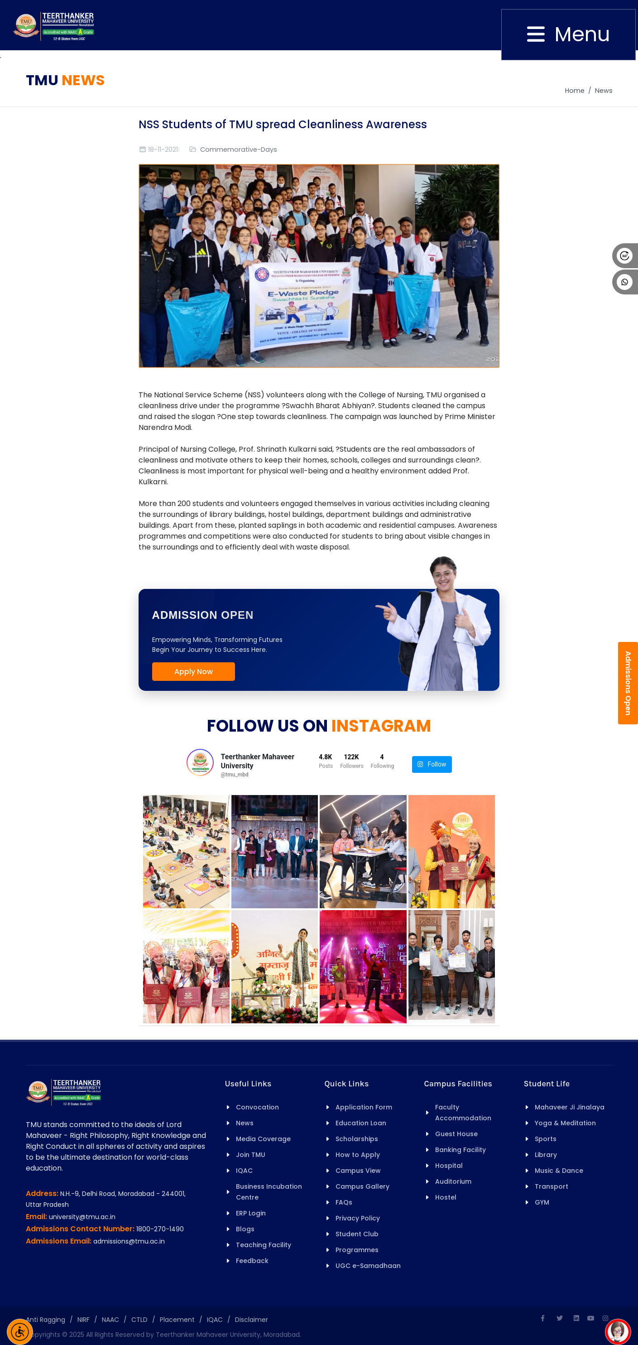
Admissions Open (628, 683)
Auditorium (453, 1181)
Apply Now (193, 671)
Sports (545, 1138)
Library (546, 1154)
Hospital (449, 1165)
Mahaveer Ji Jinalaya (569, 1107)
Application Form (364, 1107)
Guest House (456, 1133)
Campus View (358, 1170)
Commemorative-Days (238, 149)
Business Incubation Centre (269, 1192)
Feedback (252, 1260)
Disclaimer (251, 1319)
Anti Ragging (45, 1319)
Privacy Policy (358, 1218)
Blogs (245, 1229)
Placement (177, 1319)
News (604, 90)
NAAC (110, 1319)
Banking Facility (460, 1149)
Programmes (357, 1249)
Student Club (357, 1234)
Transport (551, 1186)
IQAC (244, 1170)
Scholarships (357, 1138)
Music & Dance (559, 1170)
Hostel (445, 1197)
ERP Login (251, 1213)
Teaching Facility (263, 1244)
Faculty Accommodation (463, 1113)
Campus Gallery (362, 1186)
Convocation (257, 1107)
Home (575, 90)
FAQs (344, 1202)
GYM (542, 1202)
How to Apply (358, 1154)
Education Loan (361, 1123)
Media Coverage (263, 1138)
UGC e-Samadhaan (368, 1265)
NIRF (83, 1319)
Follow (431, 764)
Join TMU (250, 1154)
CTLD (139, 1319)
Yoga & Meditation (565, 1123)
